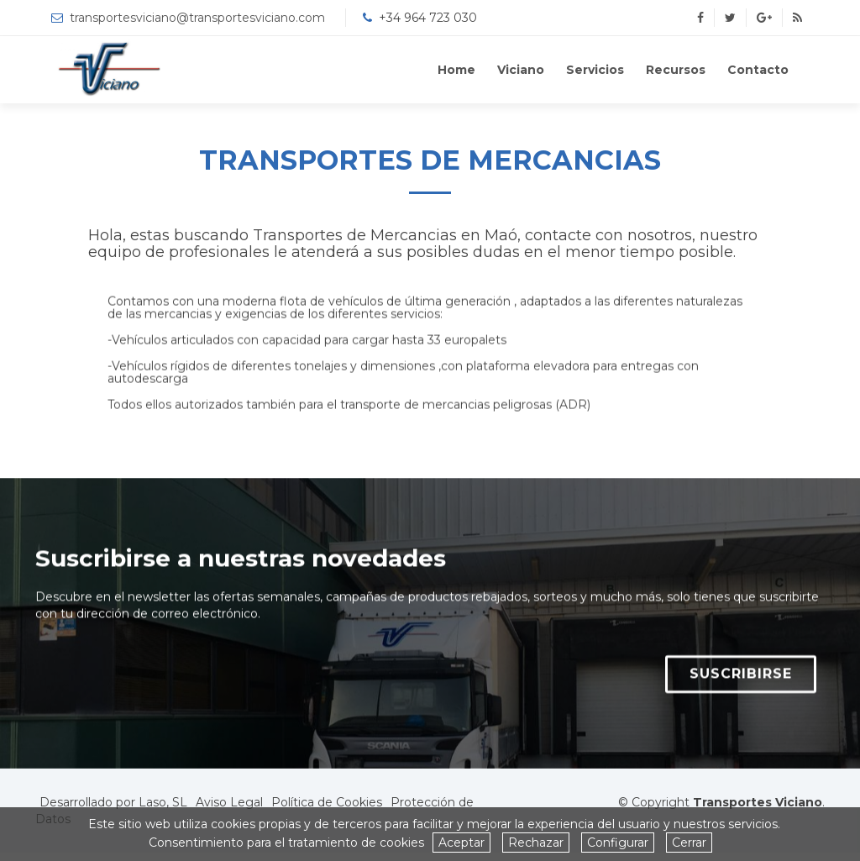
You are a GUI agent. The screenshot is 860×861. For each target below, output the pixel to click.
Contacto (758, 69)
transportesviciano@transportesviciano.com (197, 17)
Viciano (520, 69)
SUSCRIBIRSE (741, 685)
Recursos (675, 69)
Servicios (595, 69)
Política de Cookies (326, 802)
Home (456, 69)
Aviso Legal (229, 802)
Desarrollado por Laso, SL (113, 802)
